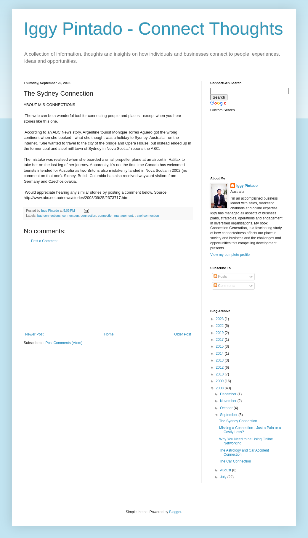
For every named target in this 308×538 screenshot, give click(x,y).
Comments (224, 286)
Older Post (182, 334)
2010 (220, 374)
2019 (220, 333)
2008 (220, 388)
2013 (220, 360)
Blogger (175, 512)
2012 (220, 367)
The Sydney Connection (238, 421)
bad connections (49, 215)
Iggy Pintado (247, 186)
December (229, 394)
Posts (220, 276)
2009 (220, 381)
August (226, 470)
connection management (115, 215)
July (223, 477)
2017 (220, 340)
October (227, 408)
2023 (220, 319)
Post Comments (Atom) (63, 343)
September (229, 415)
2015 (220, 346)
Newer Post (34, 334)
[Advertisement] (108, 288)
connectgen (70, 215)
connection (88, 215)
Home (109, 334)
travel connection (147, 215)
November (229, 401)
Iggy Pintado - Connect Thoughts (153, 28)
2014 (220, 353)
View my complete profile (230, 255)
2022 (220, 326)
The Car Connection (235, 461)
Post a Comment (44, 241)
